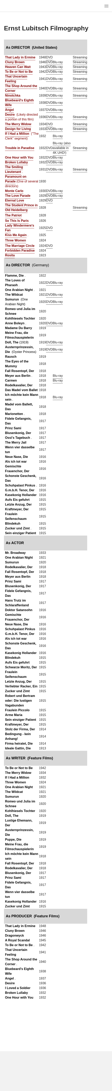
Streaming (80, 57)
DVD (49, 57)
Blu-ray (58, 62)
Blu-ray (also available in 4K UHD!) (62, 147)
